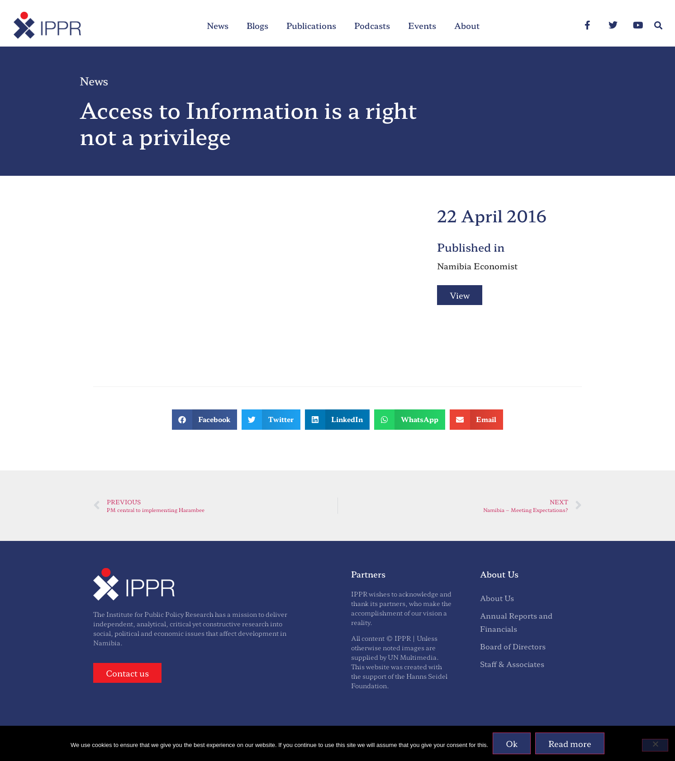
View (460, 295)
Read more (569, 743)
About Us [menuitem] (497, 597)
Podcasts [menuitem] (372, 25)
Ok (512, 743)
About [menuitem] (467, 25)
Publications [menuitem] (311, 25)
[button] (658, 25)
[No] (655, 745)
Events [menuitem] (422, 25)
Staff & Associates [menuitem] (512, 663)
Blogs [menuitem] (257, 25)
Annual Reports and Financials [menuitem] (516, 622)
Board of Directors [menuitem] (513, 646)
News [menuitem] (217, 25)
